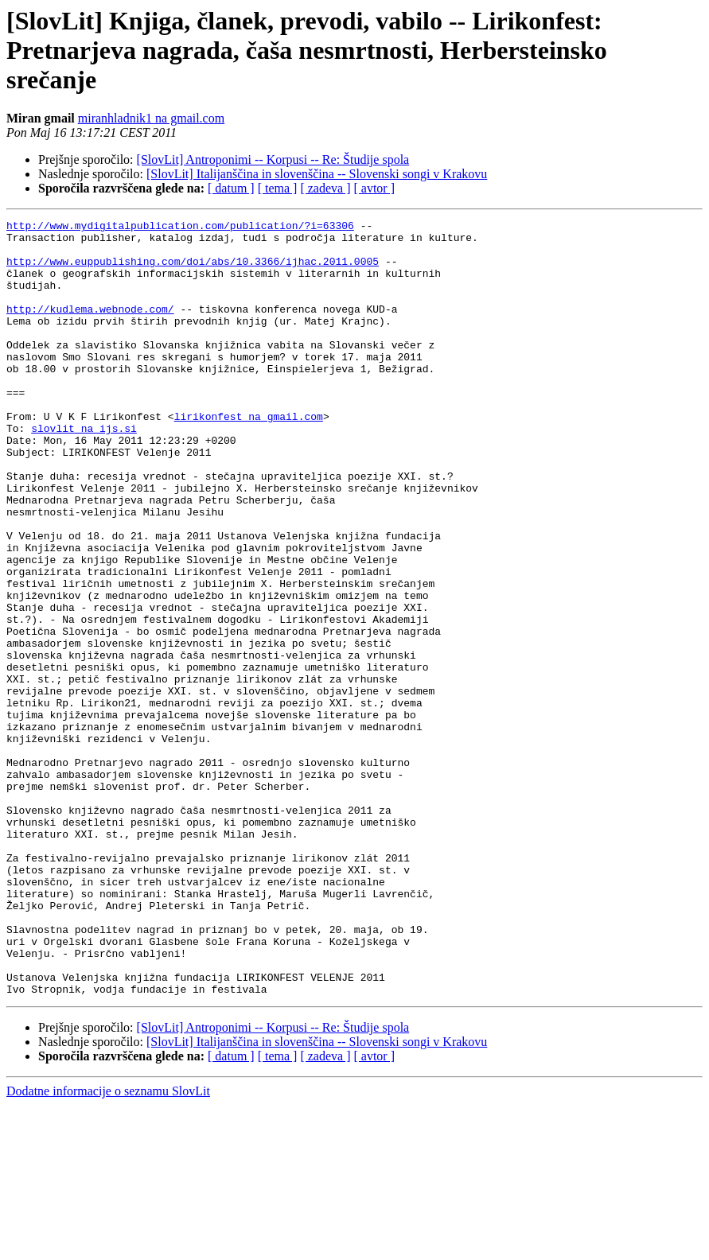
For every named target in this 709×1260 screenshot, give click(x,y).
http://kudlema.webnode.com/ (90, 328)
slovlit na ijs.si (84, 471)
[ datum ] (231, 188)
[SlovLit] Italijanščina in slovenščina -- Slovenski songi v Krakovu (316, 174)
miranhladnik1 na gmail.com (151, 118)
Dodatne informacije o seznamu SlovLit (108, 1246)
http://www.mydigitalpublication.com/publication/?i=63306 (180, 227)
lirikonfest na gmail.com (248, 456)
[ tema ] (278, 188)
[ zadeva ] (325, 188)
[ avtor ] (374, 188)
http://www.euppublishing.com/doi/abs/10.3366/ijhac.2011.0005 (192, 270)
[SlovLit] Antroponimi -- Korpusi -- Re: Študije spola (273, 159)
